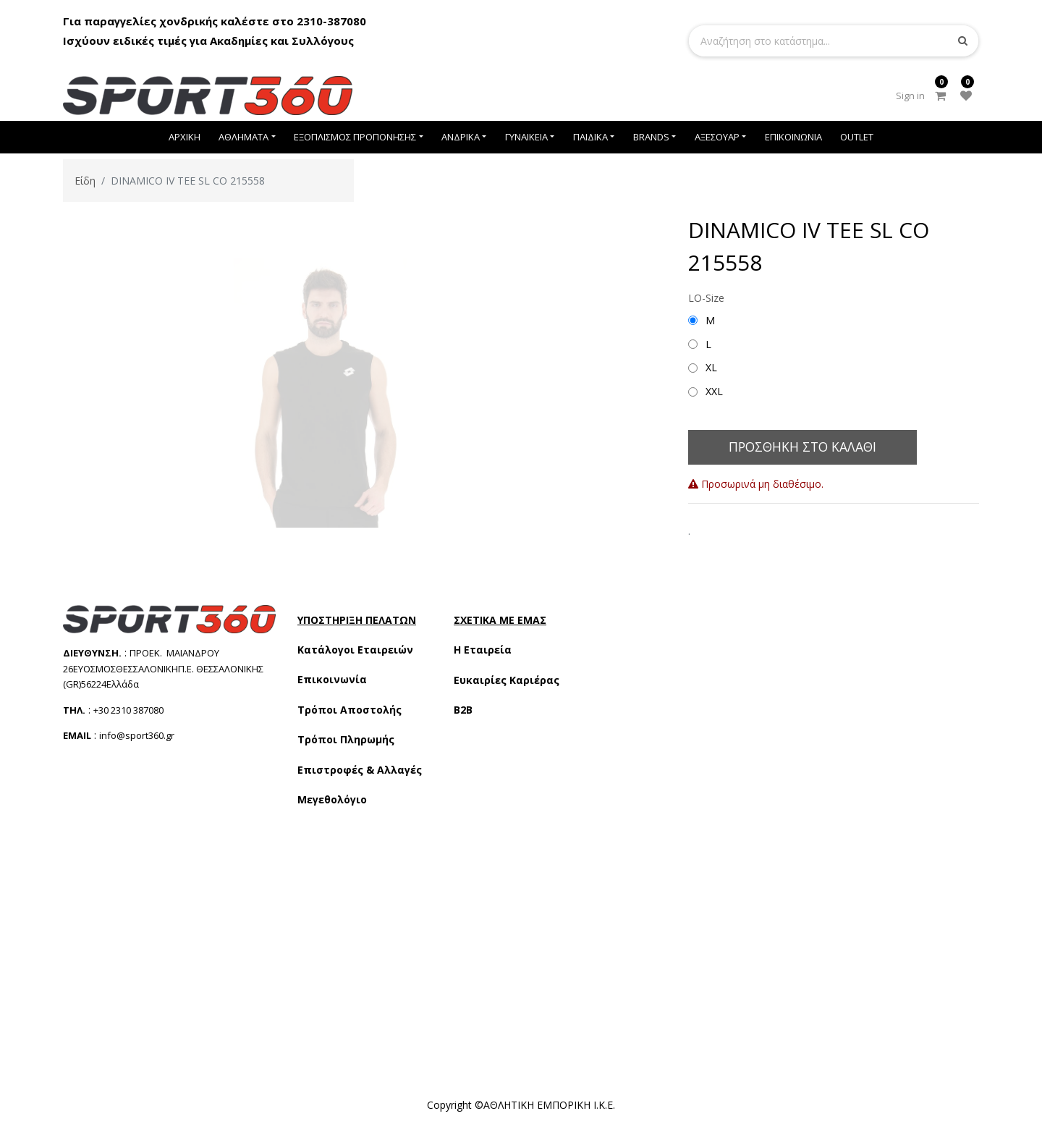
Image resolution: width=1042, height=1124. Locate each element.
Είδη (85, 180)
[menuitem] (184, 137)
